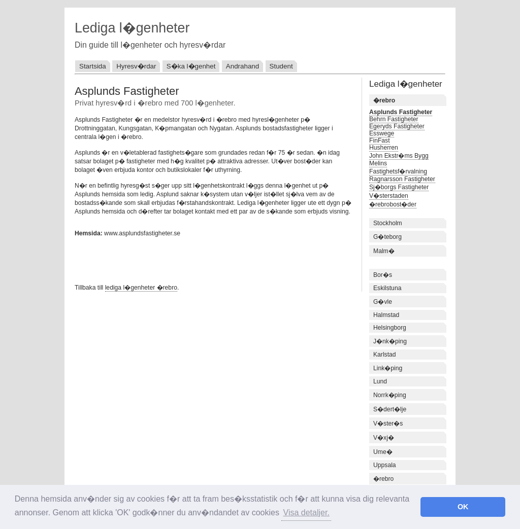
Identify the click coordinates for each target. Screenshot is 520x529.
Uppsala (384, 465)
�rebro (383, 478)
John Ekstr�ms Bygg (399, 155)
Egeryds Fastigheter (397, 126)
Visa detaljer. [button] (306, 512)
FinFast (379, 140)
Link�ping (387, 368)
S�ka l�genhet (191, 66)
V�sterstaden (388, 195)
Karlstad (384, 354)
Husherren (383, 147)
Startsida (92, 66)
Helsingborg (389, 327)
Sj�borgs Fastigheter (399, 187)
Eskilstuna (387, 288)
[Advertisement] (193, 259)
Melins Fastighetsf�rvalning (398, 167)
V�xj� (383, 437)
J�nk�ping (390, 341)
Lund (380, 381)
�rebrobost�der (392, 204)
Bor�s (382, 274)
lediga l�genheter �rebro (141, 287)
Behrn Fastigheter (393, 119)
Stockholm (387, 223)
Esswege (381, 133)
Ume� (383, 451)
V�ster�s (388, 423)
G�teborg (387, 236)
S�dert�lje (389, 409)
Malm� (384, 251)
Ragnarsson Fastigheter (402, 179)
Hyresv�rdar (136, 66)
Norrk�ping (389, 395)
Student (281, 66)
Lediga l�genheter (132, 28)
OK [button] (463, 507)
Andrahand (242, 66)
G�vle (382, 301)
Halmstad (386, 315)
